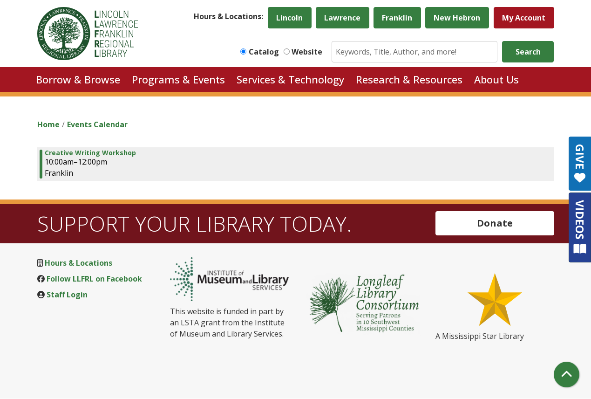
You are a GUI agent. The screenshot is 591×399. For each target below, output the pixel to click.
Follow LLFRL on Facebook (94, 279)
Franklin (397, 18)
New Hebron (457, 18)
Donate (495, 223)
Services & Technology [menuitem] (290, 79)
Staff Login (67, 294)
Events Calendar (97, 124)
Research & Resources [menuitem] (409, 79)
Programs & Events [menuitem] (178, 79)
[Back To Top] (566, 374)
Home (48, 124)
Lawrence (342, 18)
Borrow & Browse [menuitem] (78, 79)
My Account (523, 18)
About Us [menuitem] (496, 79)
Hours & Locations (78, 263)
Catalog (264, 52)
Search (528, 52)
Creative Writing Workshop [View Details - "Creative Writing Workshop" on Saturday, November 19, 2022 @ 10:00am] (90, 153)
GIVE (580, 163)
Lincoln (289, 18)
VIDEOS (580, 227)
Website (307, 52)
